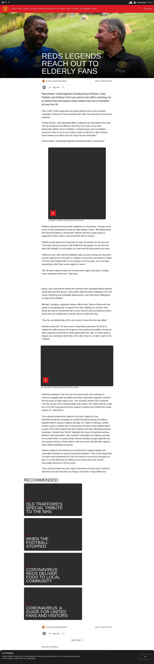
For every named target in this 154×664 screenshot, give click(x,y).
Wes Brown (77, 583)
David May (64, 583)
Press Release (49, 576)
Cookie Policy (30, 658)
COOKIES (8, 653)
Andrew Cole (49, 583)
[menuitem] (14, 9)
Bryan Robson (99, 576)
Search (100, 583)
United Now (48, 590)
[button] (5, 2)
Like (62, 576)
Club (71, 576)
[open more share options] (63, 87)
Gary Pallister (84, 576)
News (89, 583)
